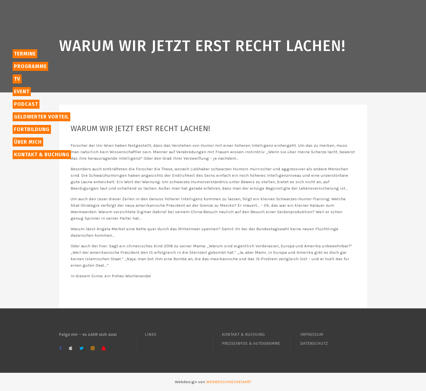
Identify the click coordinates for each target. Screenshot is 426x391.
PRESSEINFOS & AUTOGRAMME (251, 343)
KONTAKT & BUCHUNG (243, 334)
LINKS (150, 334)
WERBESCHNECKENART (228, 381)
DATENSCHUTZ (314, 343)
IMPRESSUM (311, 334)
